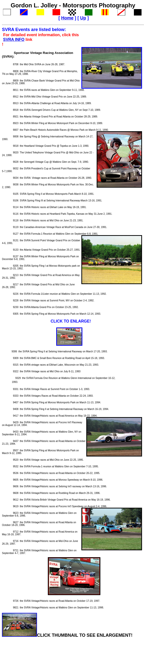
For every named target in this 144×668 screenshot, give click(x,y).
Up (83, 18)
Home (67, 18)
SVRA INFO (13, 39)
